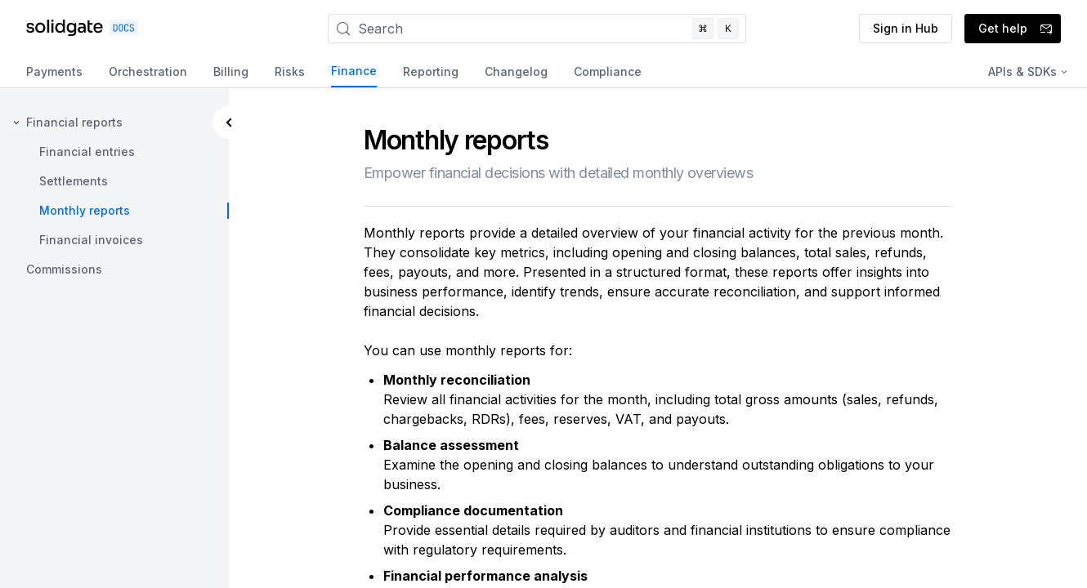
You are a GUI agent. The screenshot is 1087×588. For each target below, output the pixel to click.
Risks (290, 71)
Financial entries (87, 151)
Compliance (608, 71)
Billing (230, 71)
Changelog (516, 71)
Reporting (431, 71)
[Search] (537, 28)
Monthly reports (84, 210)
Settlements (73, 181)
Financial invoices (91, 240)
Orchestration (148, 71)
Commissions (64, 269)
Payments (54, 71)
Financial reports (74, 122)
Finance (354, 71)
